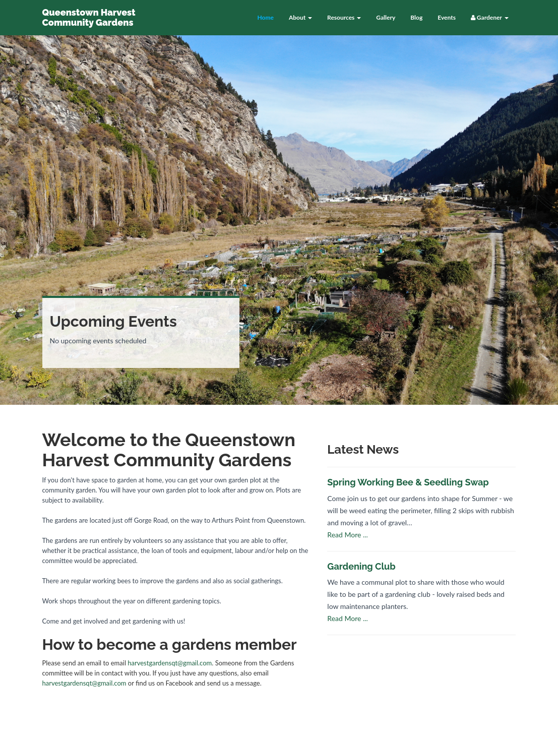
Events (447, 17)
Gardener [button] (490, 17)
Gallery (385, 17)
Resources (344, 17)
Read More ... (347, 534)
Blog (416, 17)
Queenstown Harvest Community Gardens (89, 17)
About (300, 17)
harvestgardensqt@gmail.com (170, 663)
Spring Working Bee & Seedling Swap (407, 482)
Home (265, 17)
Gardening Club (361, 566)
